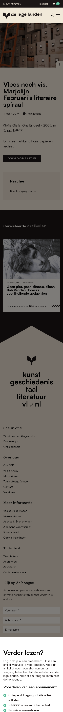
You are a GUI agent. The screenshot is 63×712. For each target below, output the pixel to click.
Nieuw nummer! (12, 3)
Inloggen (44, 3)
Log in (7, 661)
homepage (14, 679)
